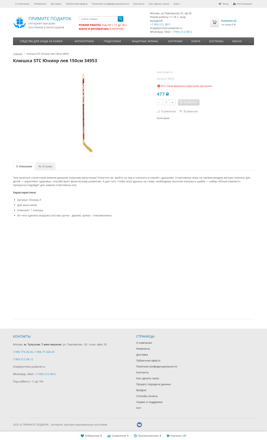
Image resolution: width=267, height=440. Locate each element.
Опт (138, 408)
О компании (22, 3)
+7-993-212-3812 (45, 374)
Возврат (141, 390)
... (250, 41)
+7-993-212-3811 (160, 24)
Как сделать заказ (159, 3)
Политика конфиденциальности (110, 3)
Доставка (56, 3)
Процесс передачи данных (153, 384)
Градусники (112, 41)
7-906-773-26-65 (23, 352)
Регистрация (242, 3)
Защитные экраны (145, 41)
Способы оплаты (147, 396)
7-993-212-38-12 (23, 359)
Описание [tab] (24, 166)
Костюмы (216, 41)
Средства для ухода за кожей (41, 41)
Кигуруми (175, 41)
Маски (237, 41)
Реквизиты (40, 3)
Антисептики (84, 41)
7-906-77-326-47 (44, 352)
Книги (195, 41)
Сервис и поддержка (149, 402)
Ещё (177, 3)
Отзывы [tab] (45, 166)
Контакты (138, 3)
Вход (223, 3)
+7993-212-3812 (182, 32)
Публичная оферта (77, 3)
